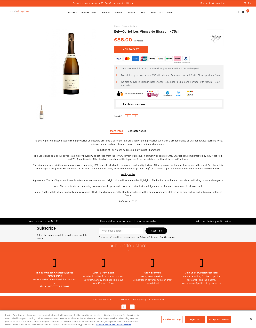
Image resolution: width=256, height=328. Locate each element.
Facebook (127, 116)
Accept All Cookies (219, 319)
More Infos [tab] (116, 131)
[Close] (250, 318)
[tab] (169, 104)
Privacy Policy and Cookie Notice (157, 237)
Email (135, 116)
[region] (128, 319)
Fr (245, 3)
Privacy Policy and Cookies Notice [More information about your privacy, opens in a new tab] (113, 324)
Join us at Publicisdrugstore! (201, 272)
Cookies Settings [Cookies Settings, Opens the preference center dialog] (172, 319)
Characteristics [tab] (137, 131)
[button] (213, 3)
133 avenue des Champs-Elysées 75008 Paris (54, 274)
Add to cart (131, 49)
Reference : (125, 201)
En (249, 3)
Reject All (195, 319)
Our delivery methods (134, 104)
